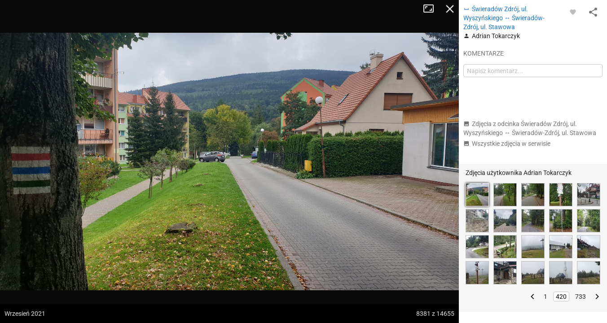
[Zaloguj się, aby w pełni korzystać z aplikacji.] (573, 11)
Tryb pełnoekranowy (432, 9)
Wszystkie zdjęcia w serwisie (506, 143)
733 (580, 296)
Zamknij (450, 9)
